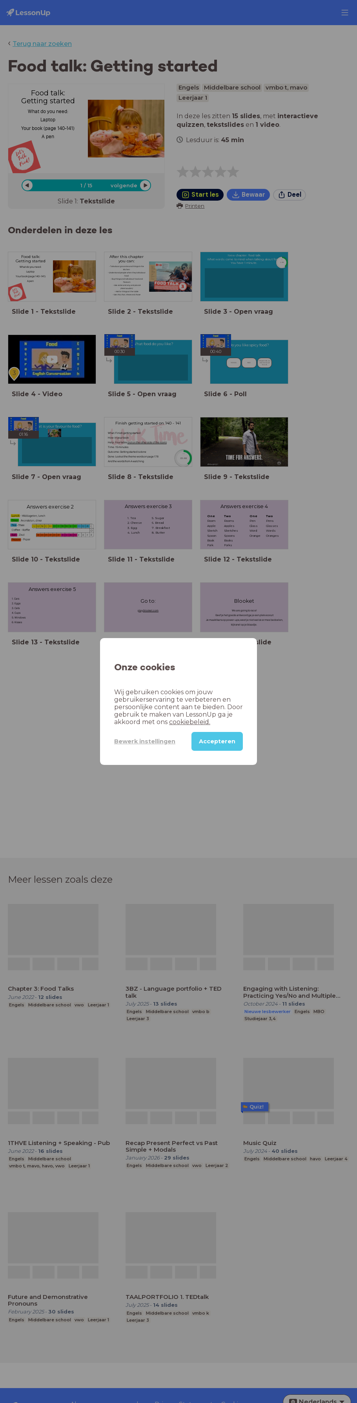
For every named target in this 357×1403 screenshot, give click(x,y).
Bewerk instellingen (144, 741)
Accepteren (217, 741)
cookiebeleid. (189, 722)
